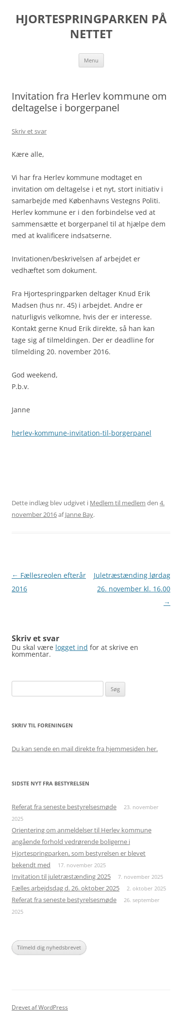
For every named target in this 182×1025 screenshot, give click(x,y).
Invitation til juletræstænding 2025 (61, 876)
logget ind (71, 647)
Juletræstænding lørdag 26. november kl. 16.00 (132, 589)
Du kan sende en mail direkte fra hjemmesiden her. (85, 748)
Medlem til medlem (118, 502)
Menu (91, 60)
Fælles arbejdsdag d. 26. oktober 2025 (65, 888)
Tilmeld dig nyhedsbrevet (49, 947)
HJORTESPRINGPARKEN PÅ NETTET (91, 27)
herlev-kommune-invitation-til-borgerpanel (81, 432)
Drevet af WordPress (40, 1007)
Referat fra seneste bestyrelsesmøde (64, 806)
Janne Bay (79, 514)
